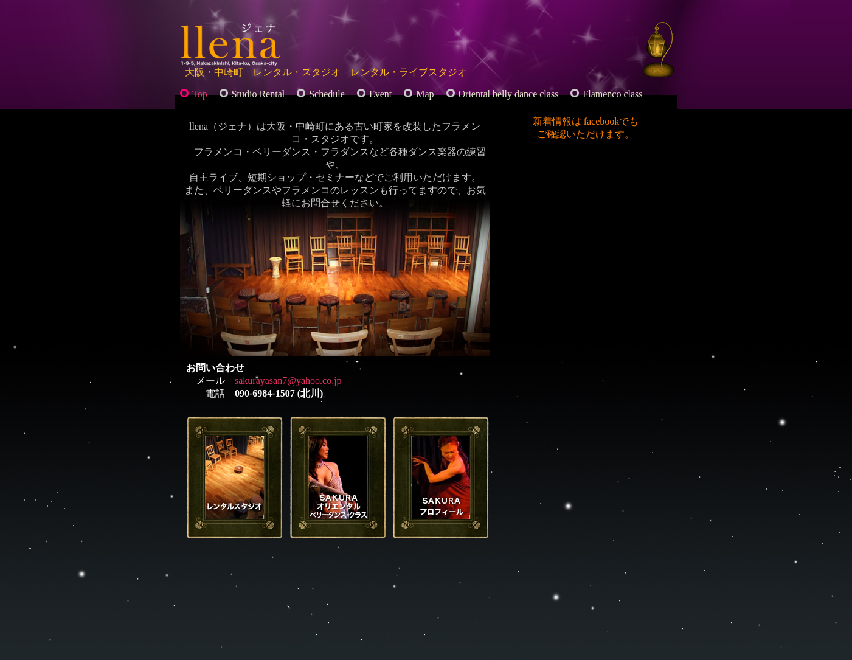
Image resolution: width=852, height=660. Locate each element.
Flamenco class (612, 94)
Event (380, 94)
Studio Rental (258, 94)
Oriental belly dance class (509, 94)
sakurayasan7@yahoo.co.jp (288, 380)
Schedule (327, 94)
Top (199, 94)
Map (425, 94)
